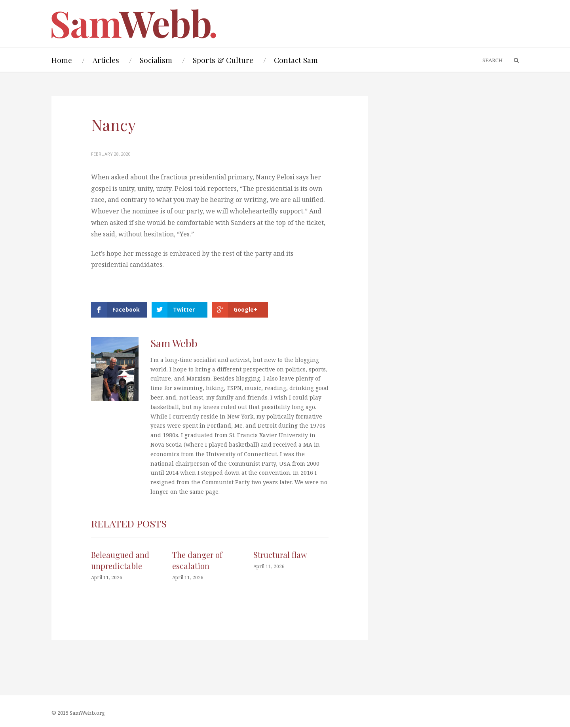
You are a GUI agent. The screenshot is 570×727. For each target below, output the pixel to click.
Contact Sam (296, 60)
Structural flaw (280, 554)
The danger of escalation (197, 560)
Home (61, 60)
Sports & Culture (223, 60)
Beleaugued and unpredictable (120, 560)
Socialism (156, 60)
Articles (106, 60)
